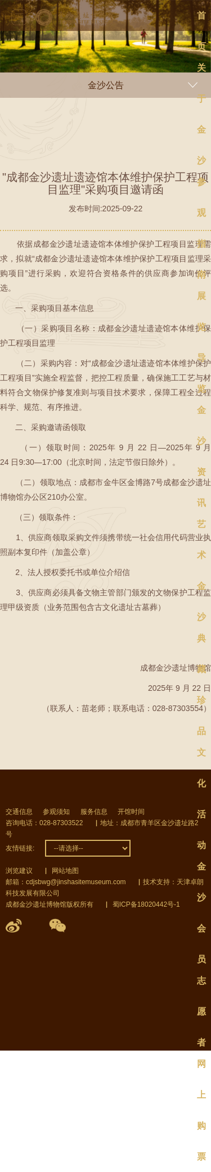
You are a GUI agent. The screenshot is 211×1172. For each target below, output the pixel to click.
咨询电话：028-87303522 (44, 823)
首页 (201, 21)
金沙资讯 (201, 415)
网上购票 (201, 1069)
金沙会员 (201, 872)
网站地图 (65, 871)
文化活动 (201, 758)
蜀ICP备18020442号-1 (146, 904)
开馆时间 (131, 812)
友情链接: (20, 848)
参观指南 (201, 187)
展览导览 (201, 301)
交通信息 (19, 812)
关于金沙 (201, 73)
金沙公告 (106, 85)
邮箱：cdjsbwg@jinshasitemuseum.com (66, 882)
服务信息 (93, 812)
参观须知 (56, 812)
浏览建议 (19, 871)
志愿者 (201, 986)
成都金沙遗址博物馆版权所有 (49, 904)
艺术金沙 (201, 529)
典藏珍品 (201, 643)
